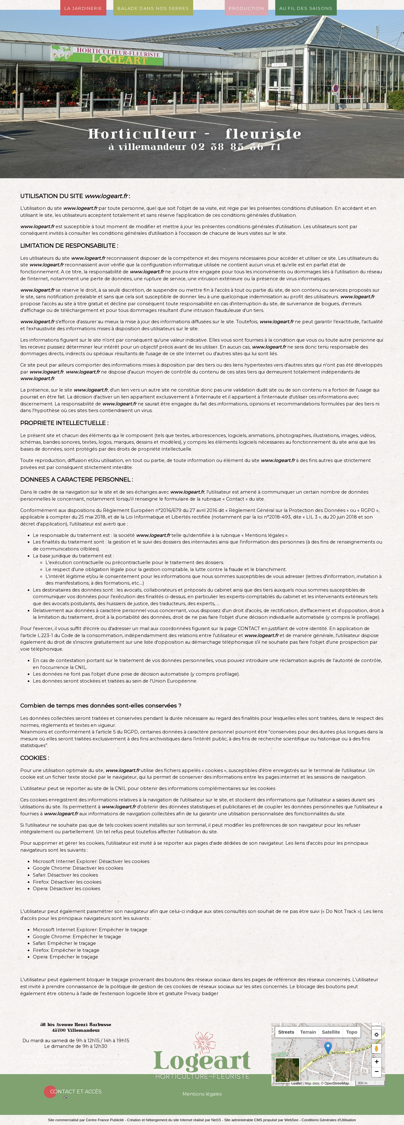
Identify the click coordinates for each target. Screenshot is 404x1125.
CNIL (80, 667)
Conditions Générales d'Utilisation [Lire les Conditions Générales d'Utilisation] (328, 1120)
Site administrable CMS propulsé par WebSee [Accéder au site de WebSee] (261, 1120)
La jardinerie (83, 7)
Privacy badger (201, 993)
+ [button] (377, 1062)
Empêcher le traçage (123, 930)
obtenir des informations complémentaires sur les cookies (207, 788)
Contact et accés (76, 1092)
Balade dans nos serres (153, 7)
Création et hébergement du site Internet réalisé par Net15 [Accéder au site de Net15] (174, 1120)
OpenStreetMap (336, 1083)
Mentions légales (202, 1094)
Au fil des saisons (306, 7)
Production (246, 7)
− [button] (377, 1072)
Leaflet (296, 1083)
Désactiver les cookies (124, 861)
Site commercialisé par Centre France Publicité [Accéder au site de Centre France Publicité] (86, 1120)
